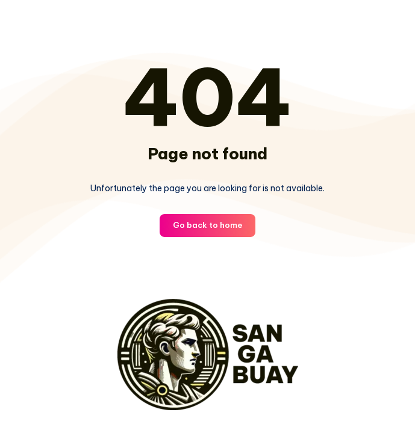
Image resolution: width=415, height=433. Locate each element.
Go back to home (207, 225)
